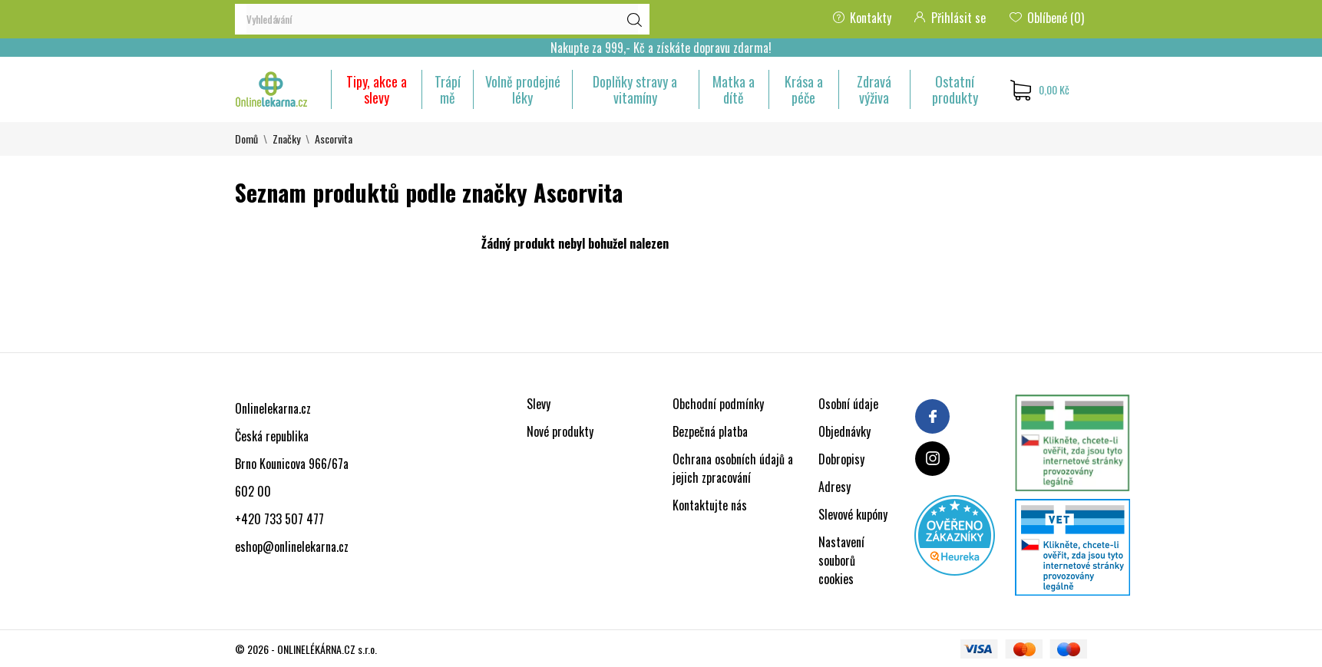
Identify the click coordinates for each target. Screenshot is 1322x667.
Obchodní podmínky (718, 404)
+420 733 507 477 (279, 519)
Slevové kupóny (852, 514)
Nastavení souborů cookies (841, 560)
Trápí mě (448, 89)
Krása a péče (804, 89)
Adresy (834, 486)
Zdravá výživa (874, 89)
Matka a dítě (733, 89)
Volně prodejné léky (522, 89)
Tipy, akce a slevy (376, 89)
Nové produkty (560, 431)
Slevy (538, 404)
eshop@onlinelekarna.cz (292, 546)
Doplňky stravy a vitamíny (635, 89)
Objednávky (844, 431)
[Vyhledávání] (442, 19)
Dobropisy (841, 459)
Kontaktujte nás (710, 505)
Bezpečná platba (710, 431)
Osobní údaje (848, 404)
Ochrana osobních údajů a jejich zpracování (733, 468)
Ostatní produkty (955, 89)
